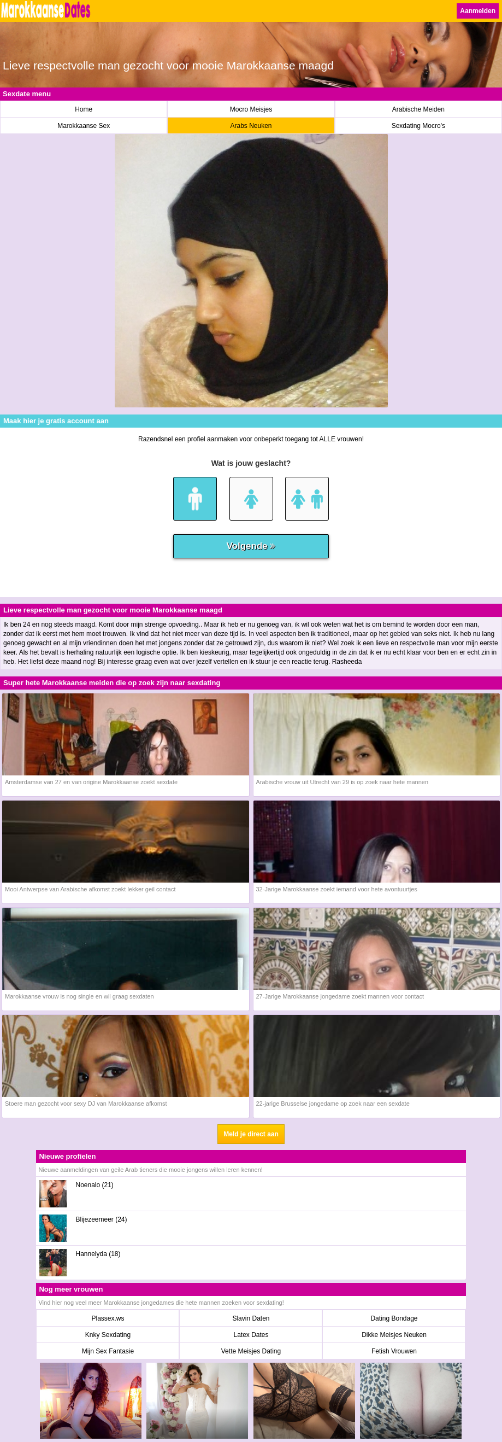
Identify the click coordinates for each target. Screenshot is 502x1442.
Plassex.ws (107, 1318)
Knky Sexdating (108, 1335)
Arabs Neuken (250, 126)
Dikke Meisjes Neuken (394, 1335)
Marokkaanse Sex (83, 126)
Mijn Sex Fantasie (108, 1351)
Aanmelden (477, 11)
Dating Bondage (393, 1318)
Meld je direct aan (251, 1134)
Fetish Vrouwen (394, 1351)
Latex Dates (250, 1335)
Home (83, 109)
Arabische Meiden (418, 109)
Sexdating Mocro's (418, 126)
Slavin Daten (250, 1318)
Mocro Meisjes (251, 109)
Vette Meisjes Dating (251, 1351)
